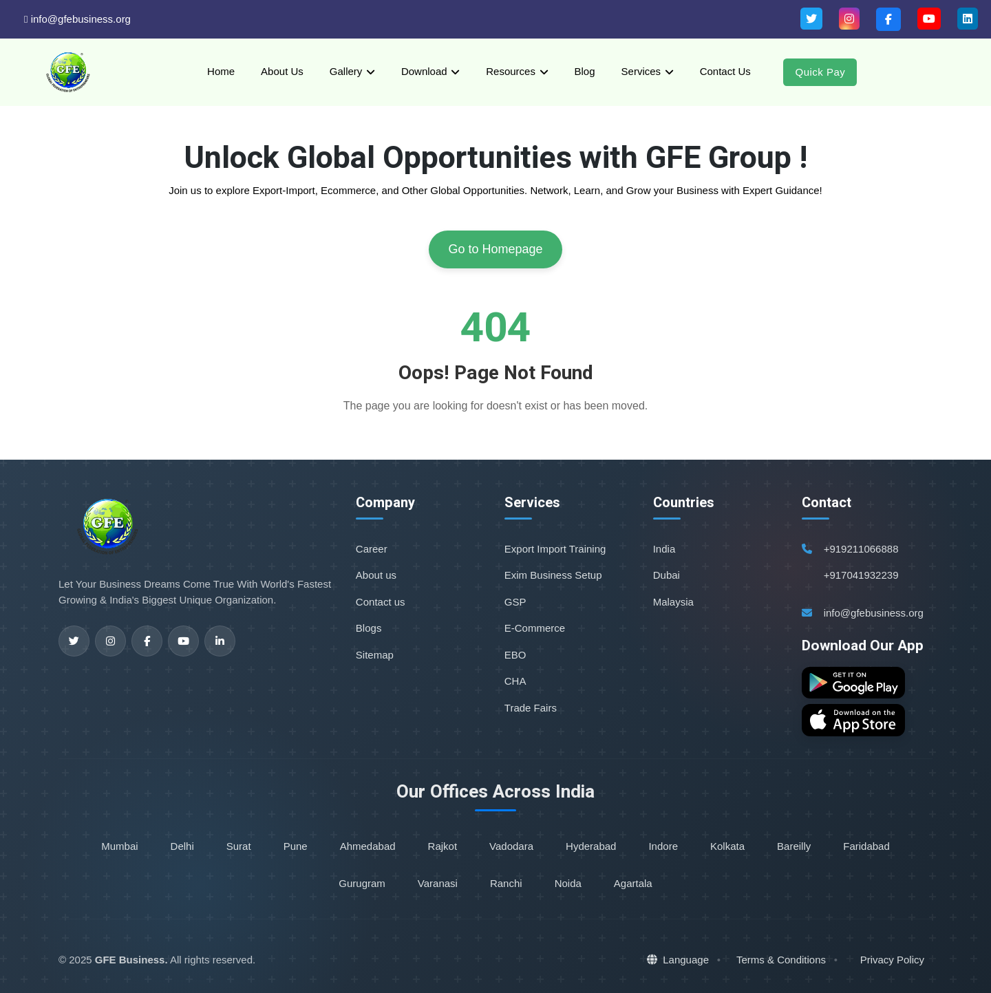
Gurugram (362, 883)
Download (424, 71)
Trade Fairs (530, 708)
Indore (663, 846)
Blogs (369, 628)
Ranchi (506, 883)
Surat (238, 846)
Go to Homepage (495, 249)
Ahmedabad (368, 846)
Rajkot (443, 846)
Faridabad (866, 846)
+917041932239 (861, 575)
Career (371, 549)
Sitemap (375, 655)
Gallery (346, 71)
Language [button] (678, 959)
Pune (296, 846)
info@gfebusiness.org (77, 19)
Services (641, 71)
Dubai (666, 575)
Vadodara (511, 846)
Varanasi (438, 883)
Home (221, 71)
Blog (585, 71)
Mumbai (119, 846)
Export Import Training (555, 549)
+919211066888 (861, 549)
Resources (510, 71)
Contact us (380, 602)
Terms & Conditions (781, 959)
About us (376, 575)
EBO (515, 655)
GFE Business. (131, 959)
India (664, 549)
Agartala (633, 883)
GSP (515, 602)
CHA (515, 681)
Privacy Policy (892, 959)
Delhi (182, 846)
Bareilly (794, 846)
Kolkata (727, 846)
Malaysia (673, 602)
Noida (568, 883)
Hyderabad (591, 846)
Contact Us (725, 71)
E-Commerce (534, 628)
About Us (282, 71)
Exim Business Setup (553, 575)
